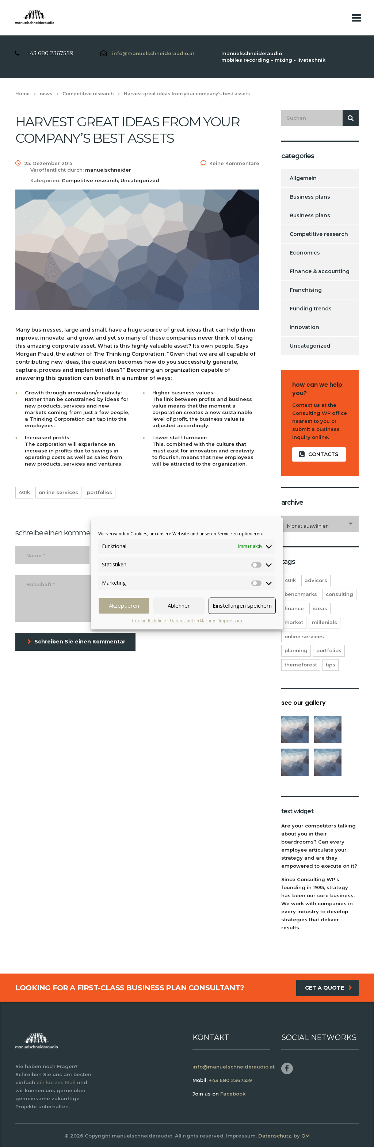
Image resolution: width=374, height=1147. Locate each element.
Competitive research (319, 234)
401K (24, 492)
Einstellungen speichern (242, 605)
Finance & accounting (320, 271)
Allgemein (303, 178)
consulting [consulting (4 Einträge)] (339, 594)
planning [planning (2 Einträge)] (296, 650)
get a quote (328, 987)
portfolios (99, 492)
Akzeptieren (124, 605)
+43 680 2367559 (49, 53)
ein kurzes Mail (56, 1082)
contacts (318, 454)
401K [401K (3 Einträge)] (290, 580)
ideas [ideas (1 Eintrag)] (320, 608)
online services (58, 492)
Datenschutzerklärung (192, 621)
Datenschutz (274, 1136)
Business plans (310, 197)
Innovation (304, 327)
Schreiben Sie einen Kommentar (76, 641)
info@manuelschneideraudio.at (153, 53)
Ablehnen (179, 605)
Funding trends (311, 308)
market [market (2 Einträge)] (294, 622)
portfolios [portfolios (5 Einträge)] (328, 650)
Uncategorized (310, 346)
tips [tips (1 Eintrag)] (330, 665)
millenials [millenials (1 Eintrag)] (324, 622)
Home (22, 93)
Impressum (230, 621)
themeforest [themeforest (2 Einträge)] (301, 665)
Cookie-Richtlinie (149, 621)
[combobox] (320, 524)
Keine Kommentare (230, 163)
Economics (305, 252)
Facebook (232, 1094)
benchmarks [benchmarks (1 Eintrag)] (301, 594)
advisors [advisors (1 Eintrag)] (316, 580)
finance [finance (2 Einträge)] (294, 608)
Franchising (306, 290)
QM (305, 1136)
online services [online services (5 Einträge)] (304, 636)
